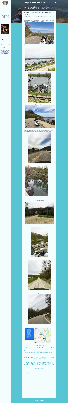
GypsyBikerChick (5, 8)
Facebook (2, 41)
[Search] (55, 2)
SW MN (27, 373)
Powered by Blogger (39, 400)
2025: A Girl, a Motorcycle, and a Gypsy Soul (35, 2)
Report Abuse (3, 47)
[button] (53, 13)
